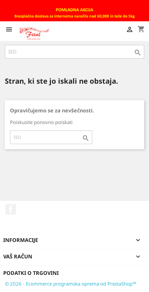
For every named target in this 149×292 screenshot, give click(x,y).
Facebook (10, 209)
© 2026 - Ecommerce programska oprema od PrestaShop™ (70, 283)
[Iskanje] (74, 51)
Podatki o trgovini (31, 272)
